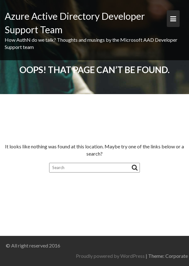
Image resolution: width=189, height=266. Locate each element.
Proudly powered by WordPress (130, 256)
